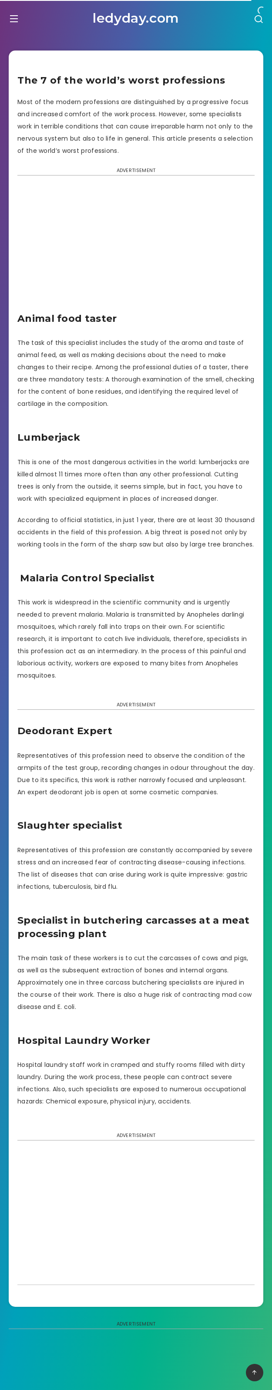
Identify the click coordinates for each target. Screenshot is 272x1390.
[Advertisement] (136, 247)
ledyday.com (136, 18)
